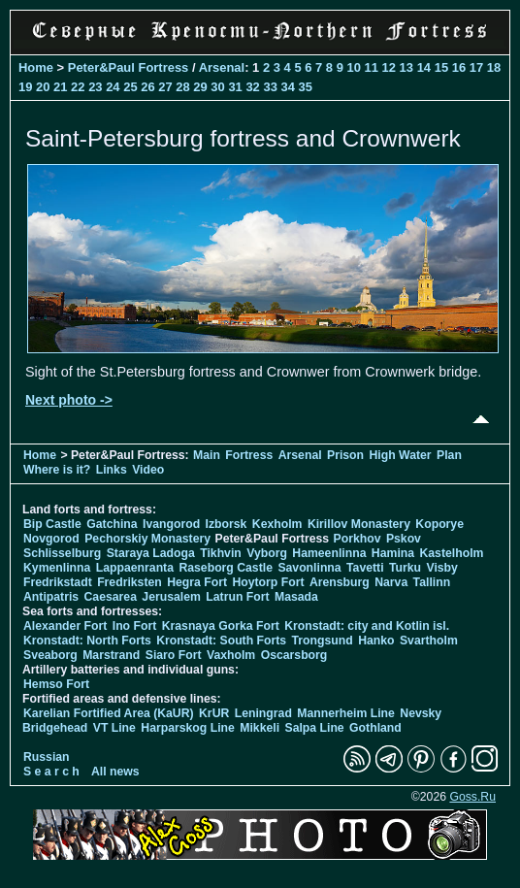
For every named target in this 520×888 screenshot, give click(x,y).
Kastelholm (451, 553)
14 (424, 67)
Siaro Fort (174, 655)
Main (206, 455)
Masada (296, 597)
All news (115, 771)
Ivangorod (171, 524)
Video (148, 470)
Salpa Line (313, 728)
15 (441, 67)
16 (459, 67)
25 (130, 87)
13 (406, 67)
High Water (400, 455)
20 (42, 87)
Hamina (393, 553)
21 (60, 87)
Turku (405, 568)
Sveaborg (50, 655)
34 (287, 87)
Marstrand (111, 655)
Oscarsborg (294, 655)
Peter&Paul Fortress (128, 67)
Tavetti (365, 568)
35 (305, 87)
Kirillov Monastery (359, 524)
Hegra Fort (197, 582)
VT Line (114, 728)
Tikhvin (221, 553)
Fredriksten (129, 582)
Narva (390, 582)
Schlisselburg (62, 553)
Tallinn (432, 582)
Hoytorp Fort (268, 582)
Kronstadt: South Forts (221, 640)
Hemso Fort (56, 684)
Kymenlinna (56, 568)
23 (95, 87)
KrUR (214, 713)
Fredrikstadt (57, 582)
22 (77, 87)
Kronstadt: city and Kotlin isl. (366, 626)
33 (269, 87)
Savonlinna (309, 568)
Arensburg (339, 582)
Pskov (403, 538)
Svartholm (429, 640)
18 (494, 67)
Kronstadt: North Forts (88, 640)
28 (182, 87)
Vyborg (266, 553)
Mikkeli (259, 728)
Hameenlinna (329, 553)
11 (371, 67)
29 (200, 87)
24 (112, 87)
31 (235, 87)
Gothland (375, 728)
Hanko (376, 640)
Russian (46, 757)
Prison (345, 455)
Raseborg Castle (226, 568)
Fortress (249, 455)
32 (252, 87)
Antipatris (51, 597)
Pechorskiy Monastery (147, 538)
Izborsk (226, 524)
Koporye (439, 524)
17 (476, 67)
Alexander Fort (65, 626)
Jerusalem (171, 597)
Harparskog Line (188, 728)
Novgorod (51, 538)
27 (165, 87)
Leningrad (263, 713)
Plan (449, 455)
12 (389, 67)
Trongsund (322, 640)
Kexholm (277, 524)
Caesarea (110, 597)
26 (147, 87)
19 (25, 87)
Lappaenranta (135, 568)
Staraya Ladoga (151, 553)
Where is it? (56, 470)
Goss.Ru (472, 797)
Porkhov (357, 538)
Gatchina (111, 524)
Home (35, 67)
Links (111, 470)
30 (217, 87)
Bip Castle (52, 524)
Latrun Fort (237, 597)
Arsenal (222, 67)
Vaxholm (231, 655)
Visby (441, 568)
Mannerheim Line (346, 713)
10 (354, 67)
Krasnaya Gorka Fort (220, 626)
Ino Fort (135, 626)
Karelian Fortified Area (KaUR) (108, 713)
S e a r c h (51, 771)
